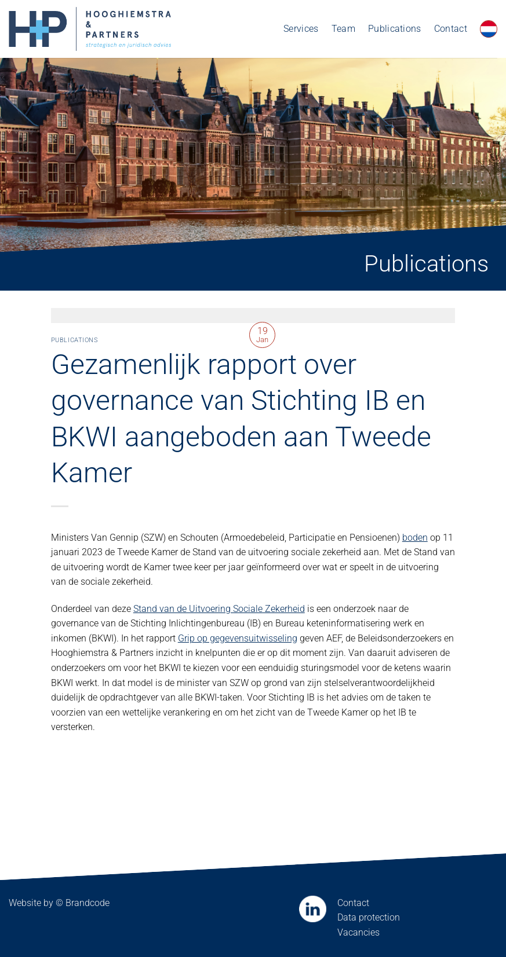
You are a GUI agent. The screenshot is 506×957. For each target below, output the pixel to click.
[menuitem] (488, 28)
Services (301, 28)
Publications (394, 28)
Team (343, 28)
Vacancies (358, 932)
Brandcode (87, 902)
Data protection (368, 917)
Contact (450, 28)
